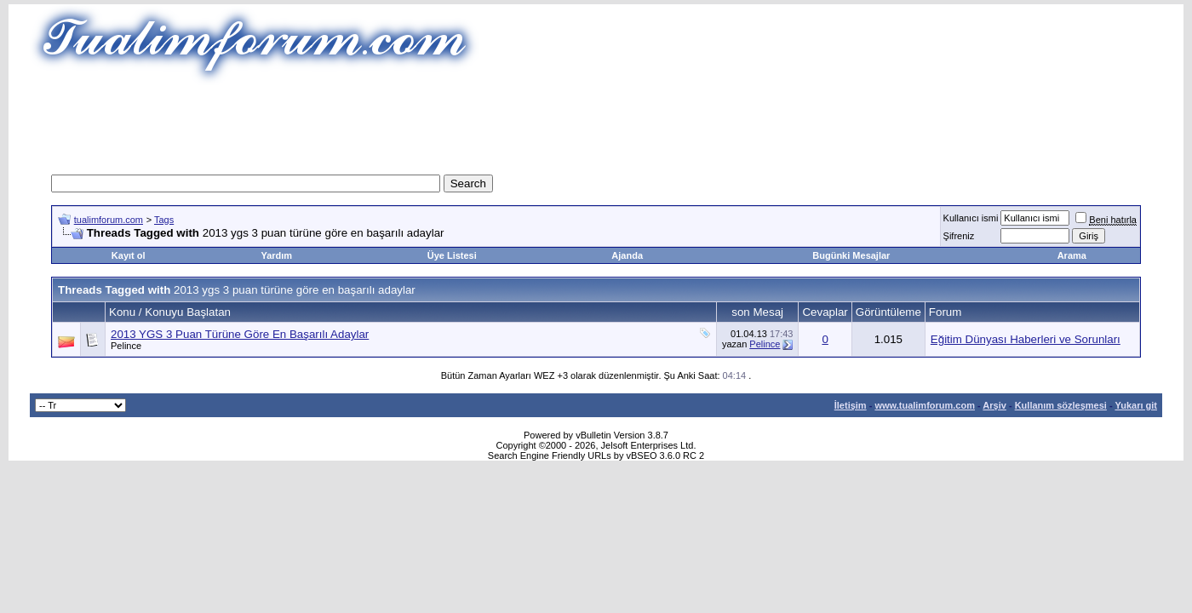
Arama (1071, 255)
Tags (164, 220)
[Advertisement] (596, 123)
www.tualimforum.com (924, 405)
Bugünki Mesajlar (851, 255)
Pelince (126, 346)
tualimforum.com (108, 220)
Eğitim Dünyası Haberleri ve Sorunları (1025, 339)
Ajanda (627, 255)
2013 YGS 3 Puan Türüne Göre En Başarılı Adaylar (240, 334)
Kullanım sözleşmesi (1061, 405)
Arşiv (994, 405)
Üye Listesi (452, 255)
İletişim (850, 405)
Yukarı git (1136, 405)
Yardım (276, 255)
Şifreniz (959, 236)
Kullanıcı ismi (971, 218)
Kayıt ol (129, 255)
